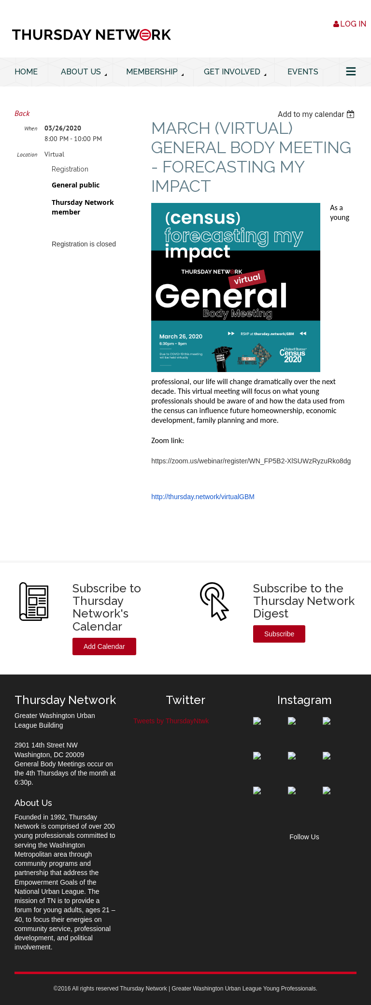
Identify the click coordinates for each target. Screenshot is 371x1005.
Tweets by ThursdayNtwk (171, 721)
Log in (353, 24)
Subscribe (279, 634)
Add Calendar (104, 646)
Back (21, 113)
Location (27, 154)
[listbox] (317, 114)
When (30, 128)
